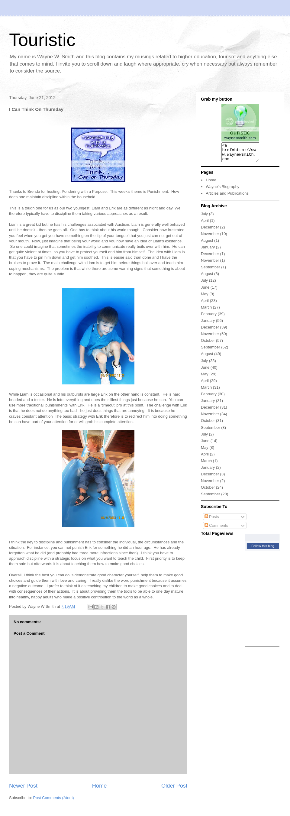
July (204, 217)
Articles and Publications (227, 197)
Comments (216, 529)
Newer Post (23, 786)
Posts (212, 520)
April (205, 224)
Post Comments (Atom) (53, 797)
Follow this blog (262, 549)
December (210, 230)
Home (99, 786)
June (205, 291)
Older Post (174, 786)
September (210, 270)
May (204, 297)
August (207, 244)
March (206, 311)
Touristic (42, 40)
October (208, 344)
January (208, 250)
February (209, 317)
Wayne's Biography (222, 190)
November (210, 237)
